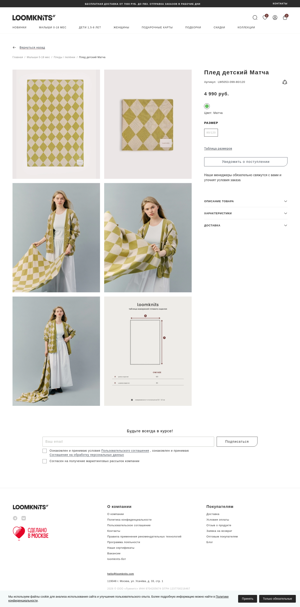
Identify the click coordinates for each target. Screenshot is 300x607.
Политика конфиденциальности (129, 519)
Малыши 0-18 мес (52, 27)
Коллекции (246, 27)
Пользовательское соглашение (129, 525)
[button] (246, 376)
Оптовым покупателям (222, 536)
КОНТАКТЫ (280, 3)
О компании (115, 514)
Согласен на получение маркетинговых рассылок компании (94, 461)
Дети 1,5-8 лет (90, 27)
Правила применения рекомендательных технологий (144, 536)
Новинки (19, 27)
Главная (17, 57)
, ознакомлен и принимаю (169, 450)
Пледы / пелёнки (64, 57)
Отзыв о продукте (218, 525)
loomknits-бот (116, 559)
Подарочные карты (157, 27)
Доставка (212, 514)
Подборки (193, 27)
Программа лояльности (123, 542)
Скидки (219, 27)
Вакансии (114, 553)
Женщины (121, 27)
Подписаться (237, 441)
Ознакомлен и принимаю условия (75, 450)
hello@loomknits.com (120, 573)
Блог (209, 542)
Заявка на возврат (219, 530)
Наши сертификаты (120, 547)
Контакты (113, 530)
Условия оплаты (217, 519)
